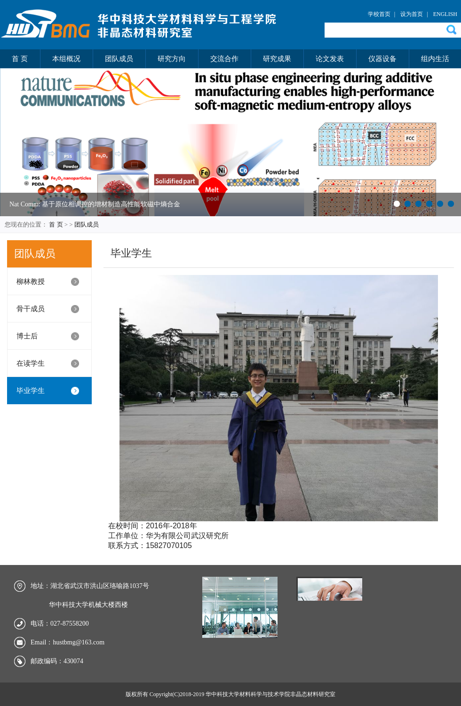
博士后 (27, 336)
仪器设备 (382, 59)
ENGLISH (445, 14)
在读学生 (30, 363)
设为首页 (411, 14)
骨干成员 (30, 309)
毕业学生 (30, 390)
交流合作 (224, 59)
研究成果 (277, 59)
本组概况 (66, 59)
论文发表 (330, 59)
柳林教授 (30, 281)
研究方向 (172, 59)
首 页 (20, 59)
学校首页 (379, 14)
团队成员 (119, 59)
